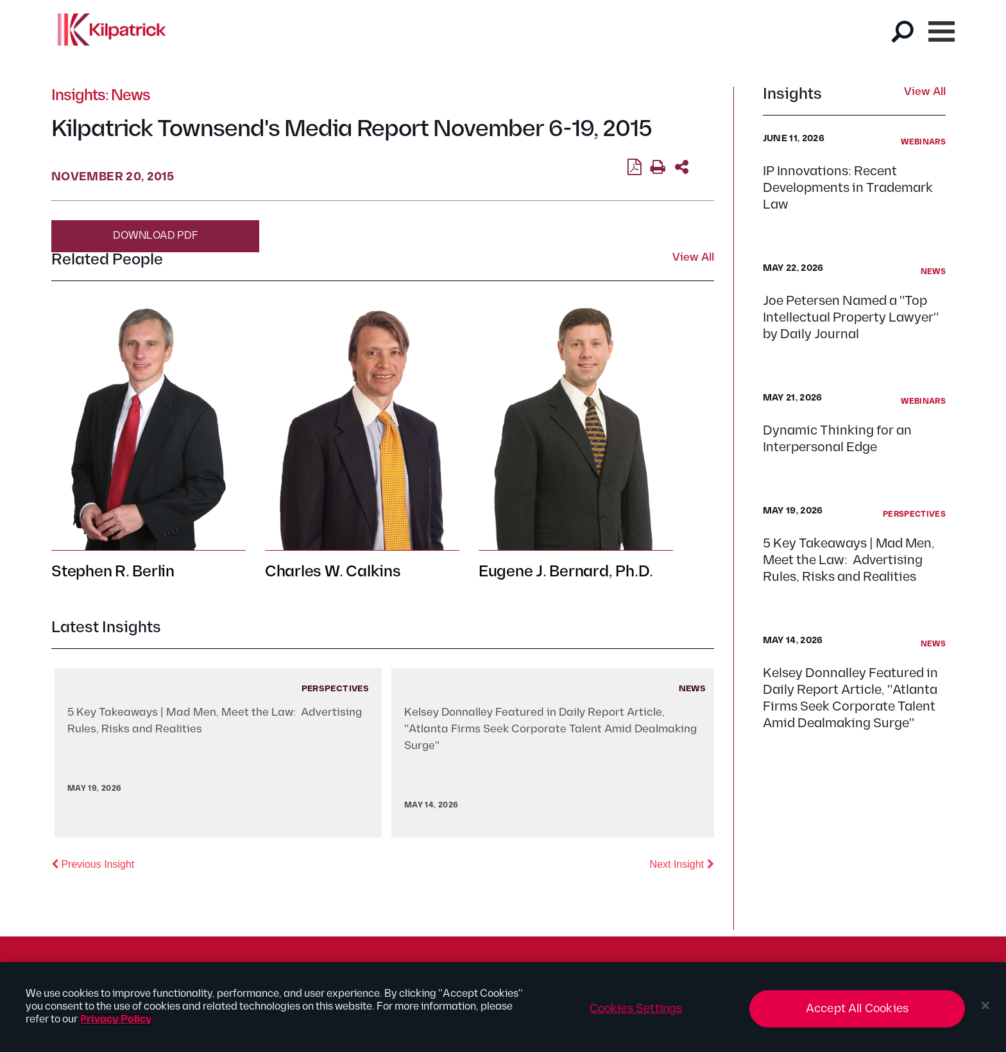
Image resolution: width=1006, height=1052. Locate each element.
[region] (503, 1007)
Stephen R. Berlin (113, 571)
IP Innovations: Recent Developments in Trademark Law (848, 188)
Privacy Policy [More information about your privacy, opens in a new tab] (116, 1019)
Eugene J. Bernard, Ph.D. (566, 571)
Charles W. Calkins (333, 571)
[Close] (985, 1006)
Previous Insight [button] (92, 863)
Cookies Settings (636, 1008)
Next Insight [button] (682, 863)
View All (925, 92)
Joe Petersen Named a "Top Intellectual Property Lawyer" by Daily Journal (851, 317)
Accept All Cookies (857, 1008)
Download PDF (155, 236)
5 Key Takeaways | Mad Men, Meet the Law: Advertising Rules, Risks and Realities (849, 560)
